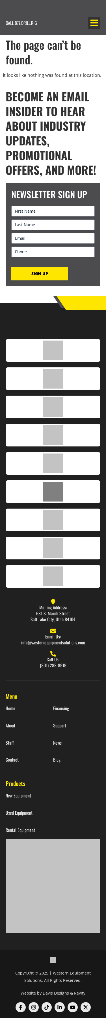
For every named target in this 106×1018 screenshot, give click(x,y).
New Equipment (18, 796)
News (57, 743)
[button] (94, 23)
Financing (61, 708)
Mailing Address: (53, 607)
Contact (12, 760)
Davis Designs (56, 993)
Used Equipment (19, 813)
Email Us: (53, 636)
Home (10, 708)
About (10, 726)
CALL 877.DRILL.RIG (21, 22)
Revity (79, 993)
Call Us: (53, 659)
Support (59, 726)
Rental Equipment (20, 830)
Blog (56, 760)
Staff (10, 743)
